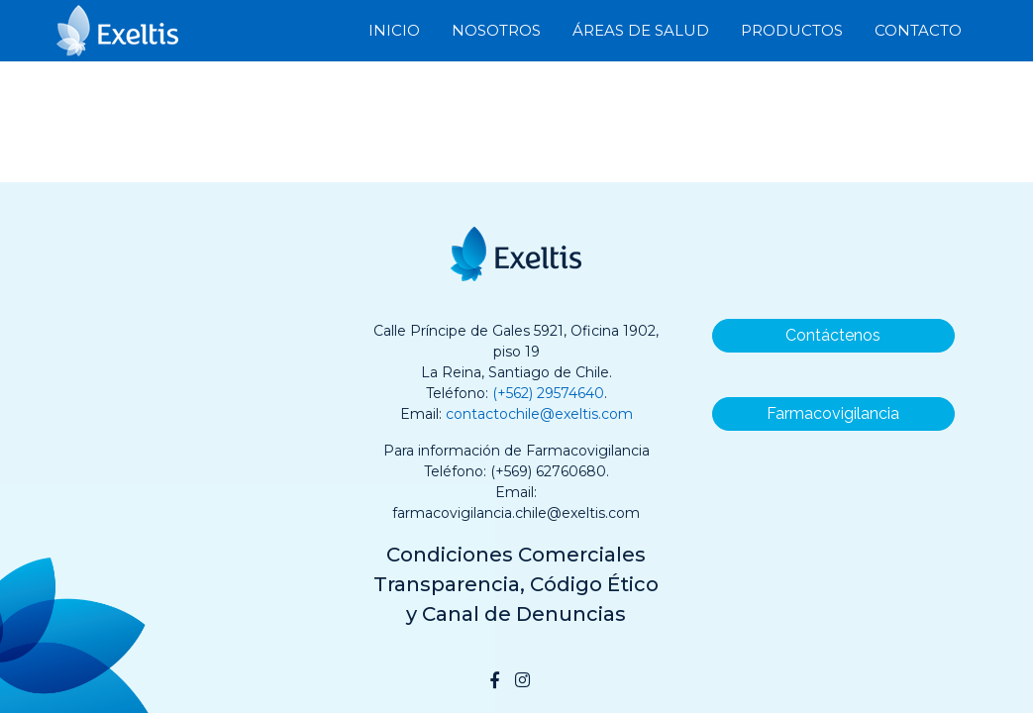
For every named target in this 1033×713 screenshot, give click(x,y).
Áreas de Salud (640, 29)
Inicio (394, 29)
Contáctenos (832, 335)
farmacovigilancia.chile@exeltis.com (516, 513)
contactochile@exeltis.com (539, 414)
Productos (792, 29)
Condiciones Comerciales (516, 554)
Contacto (918, 29)
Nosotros (496, 29)
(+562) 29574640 (548, 393)
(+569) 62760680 (548, 471)
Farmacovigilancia (833, 413)
